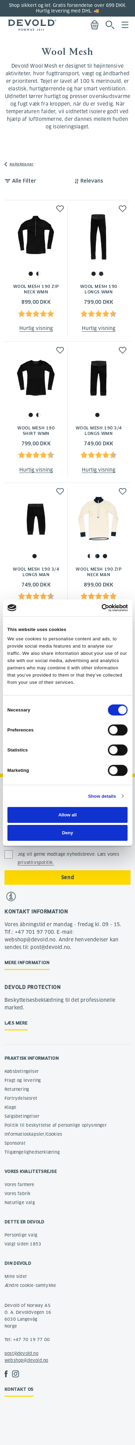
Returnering (16, 1089)
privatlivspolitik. (36, 862)
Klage (10, 1107)
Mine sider (15, 1276)
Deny (67, 832)
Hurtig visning (36, 328)
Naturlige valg (19, 1202)
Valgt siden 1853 (22, 1244)
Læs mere (16, 1023)
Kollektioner (22, 164)
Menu (125, 24)
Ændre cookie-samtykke (30, 1285)
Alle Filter (24, 181)
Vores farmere (19, 1184)
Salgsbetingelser (21, 1116)
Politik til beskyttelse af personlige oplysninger (55, 1125)
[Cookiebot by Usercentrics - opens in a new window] (97, 608)
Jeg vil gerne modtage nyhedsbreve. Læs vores (68, 858)
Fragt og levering (22, 1080)
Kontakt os (18, 1389)
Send (67, 877)
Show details (102, 795)
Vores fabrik (17, 1193)
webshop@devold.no (26, 1360)
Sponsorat (15, 1143)
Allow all (67, 814)
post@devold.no (21, 1353)
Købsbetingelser (21, 1071)
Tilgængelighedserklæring (32, 1152)
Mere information (26, 962)
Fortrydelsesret (20, 1098)
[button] (60, 208)
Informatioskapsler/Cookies (33, 1134)
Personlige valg (20, 1235)
